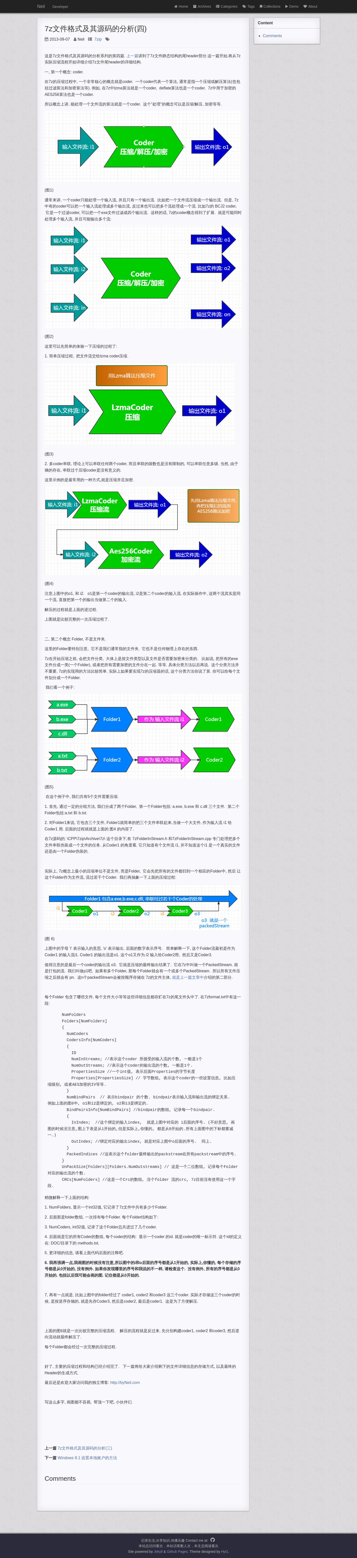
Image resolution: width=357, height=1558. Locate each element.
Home (181, 6)
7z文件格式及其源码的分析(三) (85, 1448)
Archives (202, 6)
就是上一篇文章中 (187, 977)
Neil (41, 6)
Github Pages (177, 1552)
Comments (272, 36)
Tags (248, 6)
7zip (98, 39)
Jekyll (158, 1552)
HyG (224, 1552)
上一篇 (132, 56)
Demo (291, 6)
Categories (227, 6)
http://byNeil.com (125, 1382)
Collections (270, 6)
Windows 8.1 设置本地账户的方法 (87, 1458)
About (310, 6)
